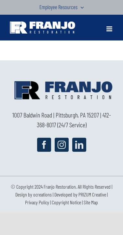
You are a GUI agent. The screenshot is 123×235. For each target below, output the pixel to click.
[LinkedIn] (79, 145)
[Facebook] (44, 145)
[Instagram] (62, 145)
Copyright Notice (66, 218)
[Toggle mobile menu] (109, 28)
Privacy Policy (37, 218)
